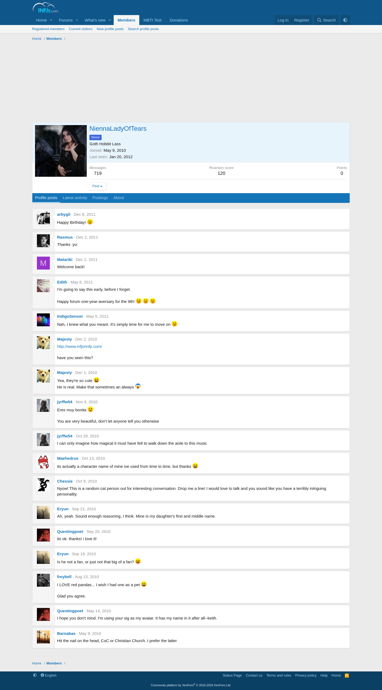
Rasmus (65, 237)
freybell (64, 576)
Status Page (232, 675)
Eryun (63, 509)
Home (41, 20)
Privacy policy (306, 675)
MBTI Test (152, 20)
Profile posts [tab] (46, 197)
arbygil (63, 214)
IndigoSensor (70, 316)
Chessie (65, 481)
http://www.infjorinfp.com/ (79, 346)
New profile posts (110, 29)
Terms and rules (278, 675)
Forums (66, 20)
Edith (62, 282)
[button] (51, 20)
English (49, 675)
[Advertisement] (191, 83)
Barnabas (66, 633)
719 (98, 173)
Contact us (254, 675)
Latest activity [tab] (75, 197)
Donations (179, 20)
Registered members (48, 29)
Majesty (64, 339)
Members (127, 20)
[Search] (326, 20)
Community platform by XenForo (191, 685)
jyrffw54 (64, 401)
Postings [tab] (100, 197)
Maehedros (67, 458)
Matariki (64, 259)
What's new (95, 20)
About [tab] (118, 197)
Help (324, 675)
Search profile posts (143, 29)
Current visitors (80, 29)
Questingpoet (70, 531)
